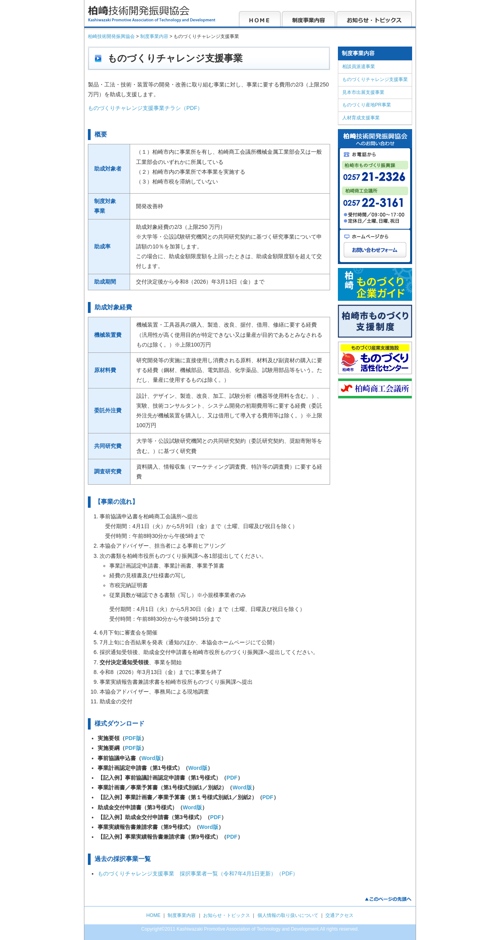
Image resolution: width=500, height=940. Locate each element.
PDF (232, 778)
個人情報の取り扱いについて (287, 915)
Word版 (151, 758)
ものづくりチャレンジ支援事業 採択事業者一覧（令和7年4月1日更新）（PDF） (198, 873)
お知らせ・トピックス (226, 915)
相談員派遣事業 (358, 66)
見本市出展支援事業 (363, 92)
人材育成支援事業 (361, 117)
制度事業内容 (182, 915)
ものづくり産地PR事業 (366, 105)
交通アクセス (339, 915)
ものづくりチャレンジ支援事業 (375, 79)
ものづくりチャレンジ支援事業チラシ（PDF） (145, 108)
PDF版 (133, 738)
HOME (153, 915)
